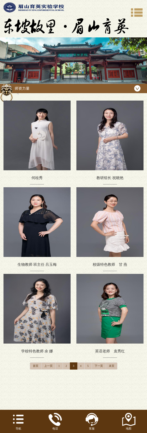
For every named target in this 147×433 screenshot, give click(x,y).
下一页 (99, 365)
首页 (35, 365)
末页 (111, 365)
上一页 (48, 365)
